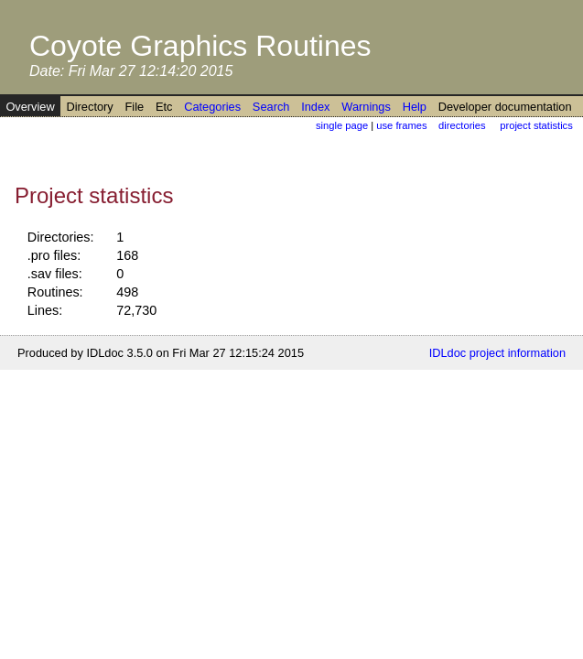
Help (414, 106)
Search (271, 106)
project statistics (536, 125)
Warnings (366, 106)
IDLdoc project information (497, 353)
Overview (29, 106)
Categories (212, 106)
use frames (401, 125)
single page (342, 125)
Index (315, 106)
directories (462, 125)
